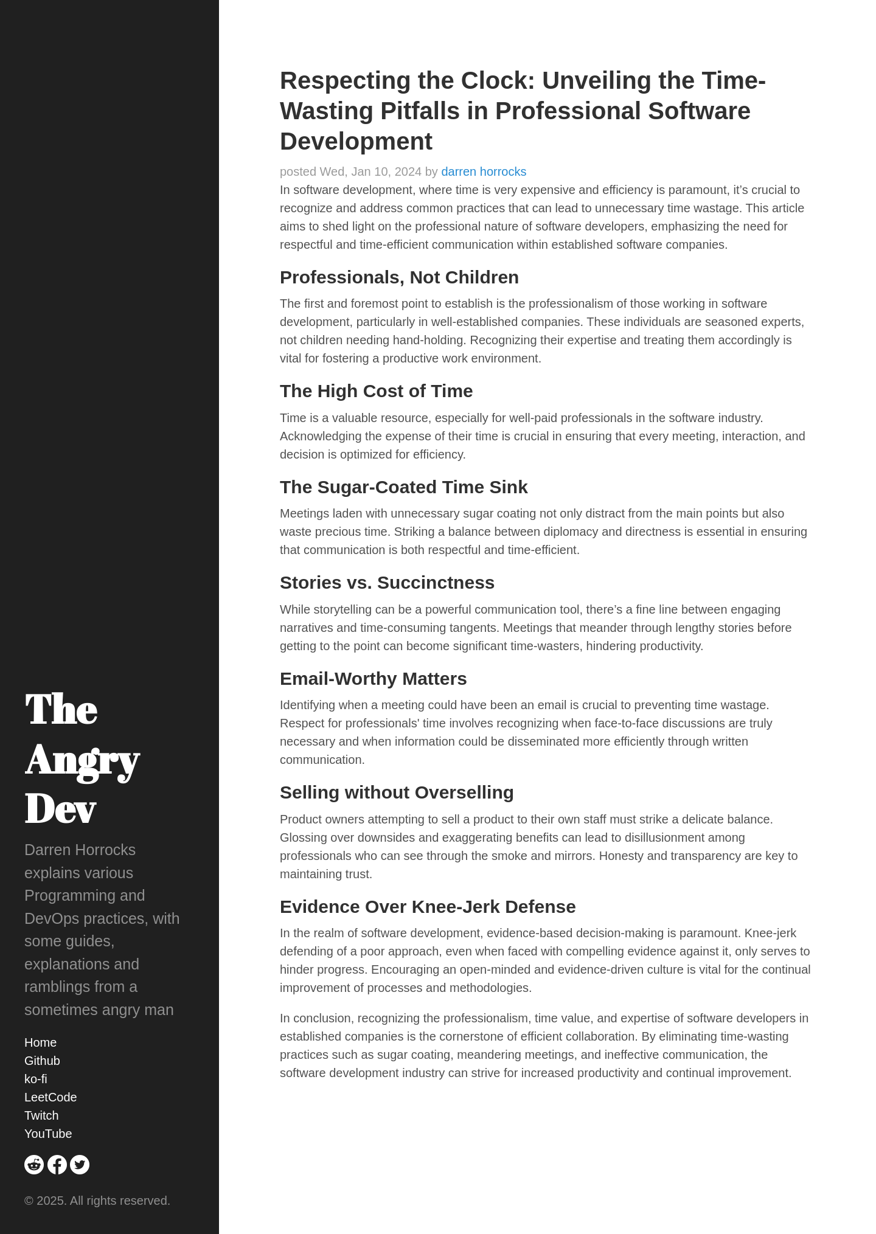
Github (42, 1060)
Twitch (41, 1115)
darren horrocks (483, 171)
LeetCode (50, 1097)
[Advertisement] (547, 1158)
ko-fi (35, 1079)
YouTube (48, 1133)
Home (40, 1042)
